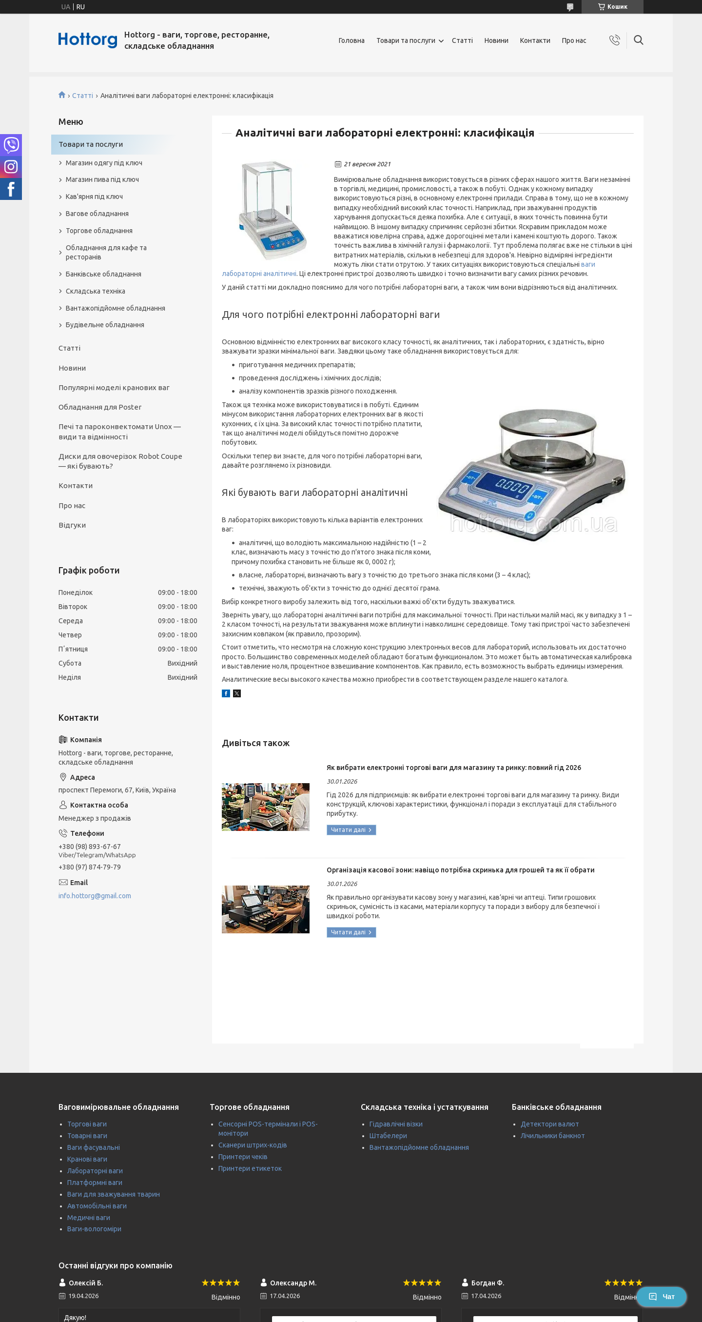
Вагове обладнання (97, 213)
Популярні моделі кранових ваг (114, 387)
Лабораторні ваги (95, 1171)
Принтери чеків (243, 1157)
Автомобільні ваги (97, 1206)
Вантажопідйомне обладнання (115, 308)
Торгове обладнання (99, 231)
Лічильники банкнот (553, 1136)
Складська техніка (95, 291)
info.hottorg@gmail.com (94, 896)
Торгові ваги (87, 1124)
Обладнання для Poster (99, 407)
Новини (496, 40)
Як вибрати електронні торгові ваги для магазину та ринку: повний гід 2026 (454, 767)
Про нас (574, 40)
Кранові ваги (87, 1159)
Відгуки (72, 525)
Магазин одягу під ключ (104, 163)
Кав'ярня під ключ (94, 196)
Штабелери (388, 1136)
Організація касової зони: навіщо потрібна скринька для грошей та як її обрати (461, 870)
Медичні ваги (88, 1218)
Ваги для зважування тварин (113, 1194)
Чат (661, 1296)
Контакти (535, 40)
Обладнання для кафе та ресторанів (106, 252)
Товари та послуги (405, 40)
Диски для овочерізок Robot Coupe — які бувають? (120, 461)
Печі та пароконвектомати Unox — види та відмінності (119, 431)
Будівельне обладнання (105, 325)
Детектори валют (550, 1124)
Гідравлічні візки (396, 1124)
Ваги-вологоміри (94, 1229)
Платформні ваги (94, 1182)
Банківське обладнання (103, 274)
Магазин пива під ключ (102, 179)
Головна (352, 40)
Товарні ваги (87, 1136)
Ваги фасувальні (93, 1147)
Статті (462, 40)
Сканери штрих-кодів (252, 1145)
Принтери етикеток (250, 1168)
